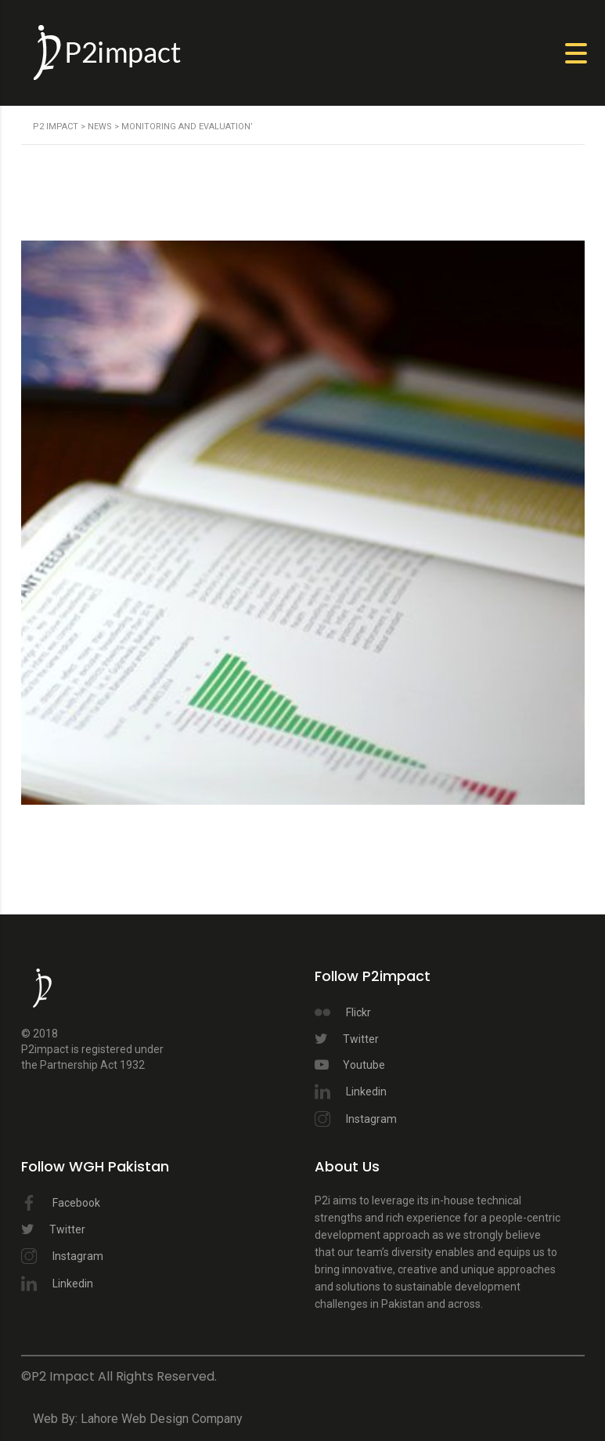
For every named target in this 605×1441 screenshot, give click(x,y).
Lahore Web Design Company (162, 1418)
